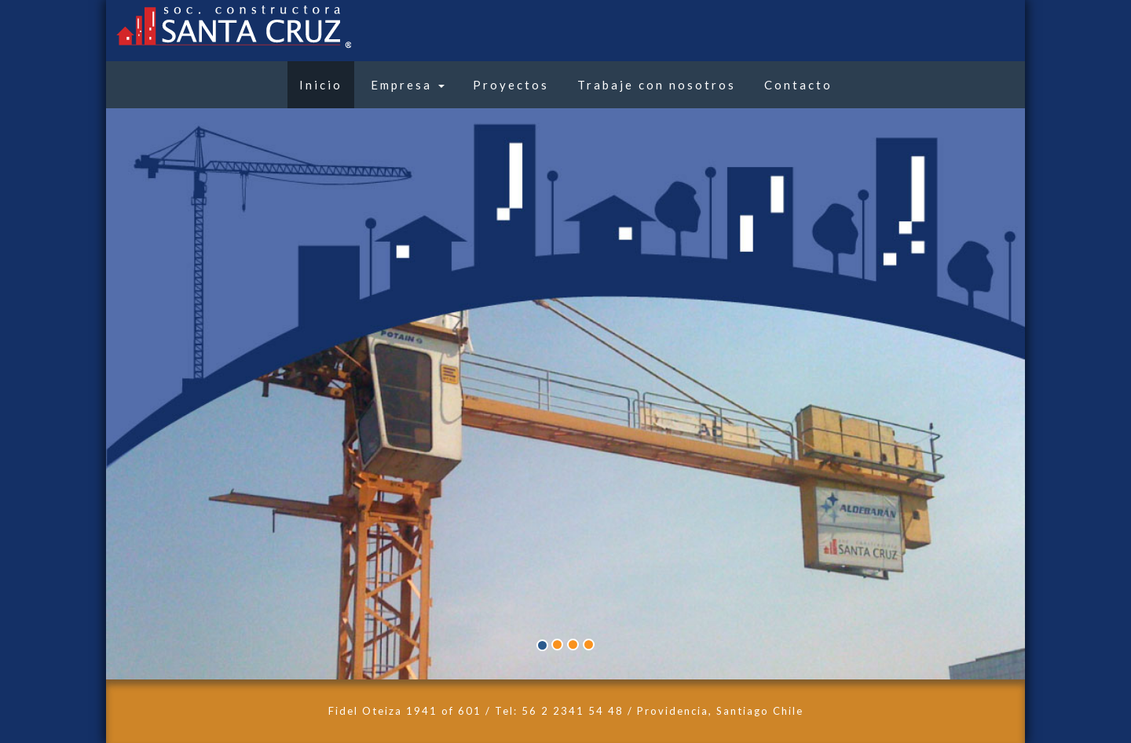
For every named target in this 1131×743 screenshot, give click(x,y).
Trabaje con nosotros (656, 85)
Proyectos (511, 85)
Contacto (798, 85)
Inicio (320, 85)
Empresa (408, 85)
